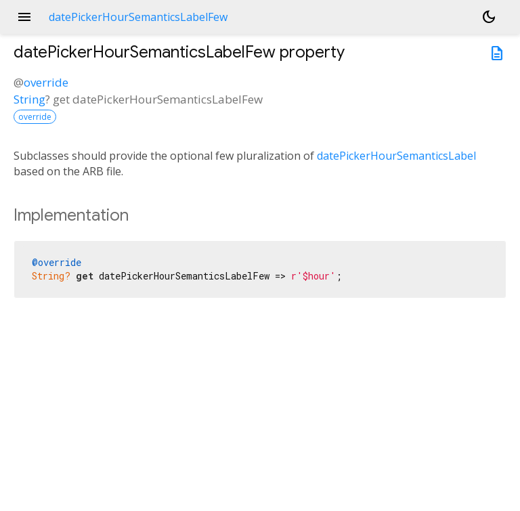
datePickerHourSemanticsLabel (396, 155)
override (46, 82)
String (29, 99)
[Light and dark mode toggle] (489, 17)
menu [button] (24, 17)
